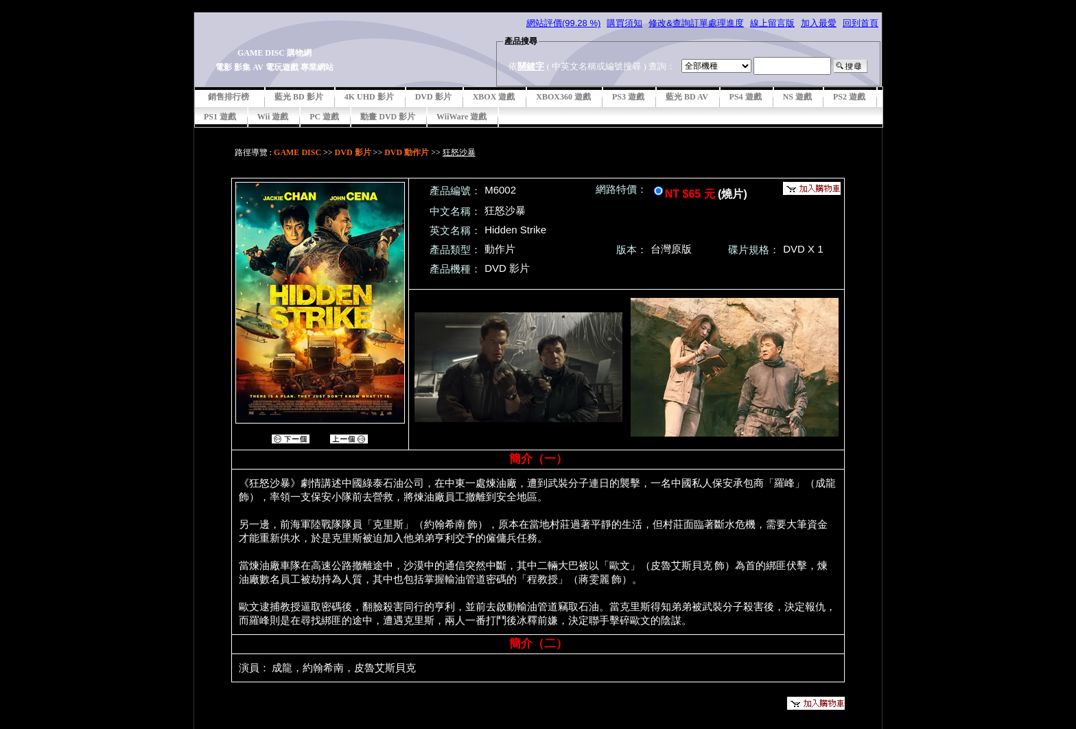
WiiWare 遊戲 (461, 116)
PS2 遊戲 (849, 97)
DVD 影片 (433, 97)
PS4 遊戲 (745, 97)
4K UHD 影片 (369, 97)
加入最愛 (819, 23)
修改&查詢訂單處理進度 (696, 23)
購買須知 (624, 23)
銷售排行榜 (228, 97)
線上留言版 (772, 23)
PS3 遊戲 (628, 97)
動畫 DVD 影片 (387, 116)
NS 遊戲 (797, 97)
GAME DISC (297, 152)
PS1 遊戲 (220, 116)
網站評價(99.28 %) (563, 23)
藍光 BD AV (687, 97)
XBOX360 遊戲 (563, 97)
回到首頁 (860, 23)
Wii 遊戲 (272, 116)
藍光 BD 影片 (298, 97)
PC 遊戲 (324, 116)
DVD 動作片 (406, 152)
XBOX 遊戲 (494, 97)
